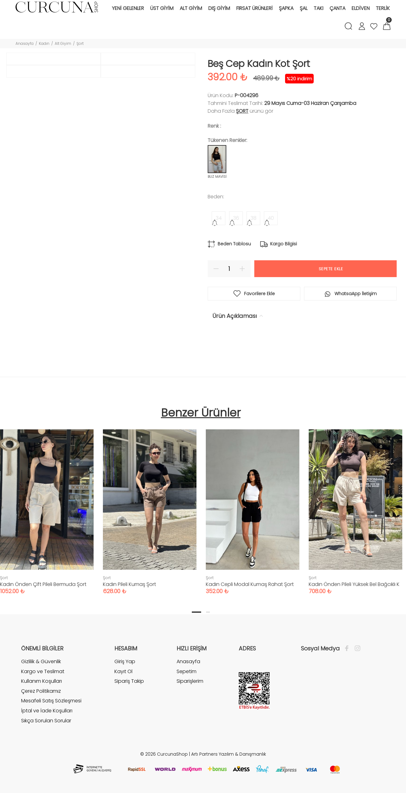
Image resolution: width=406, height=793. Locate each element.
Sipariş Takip (129, 682)
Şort (80, 43)
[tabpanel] (149, 507)
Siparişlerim (190, 682)
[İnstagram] (356, 649)
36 (236, 218)
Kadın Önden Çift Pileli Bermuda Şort (43, 585)
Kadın (44, 43)
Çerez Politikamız (41, 692)
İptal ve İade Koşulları (46, 711)
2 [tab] (208, 613)
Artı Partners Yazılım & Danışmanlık (228, 755)
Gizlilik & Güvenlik (41, 662)
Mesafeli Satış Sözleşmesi (51, 701)
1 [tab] (196, 613)
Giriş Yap (124, 662)
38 (253, 218)
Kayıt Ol (123, 672)
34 (219, 218)
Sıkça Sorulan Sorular (46, 721)
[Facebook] (348, 649)
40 (271, 218)
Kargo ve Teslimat (42, 672)
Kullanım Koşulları (41, 682)
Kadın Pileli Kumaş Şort (129, 585)
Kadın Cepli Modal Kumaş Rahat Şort (250, 585)
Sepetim (186, 672)
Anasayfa (25, 43)
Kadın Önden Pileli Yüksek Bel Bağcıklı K (354, 585)
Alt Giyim (63, 43)
